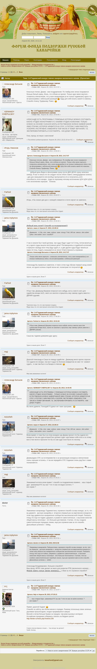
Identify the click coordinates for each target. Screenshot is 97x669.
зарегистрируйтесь (70, 34)
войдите (56, 34)
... (16, 72)
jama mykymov (11, 218)
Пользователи (52, 60)
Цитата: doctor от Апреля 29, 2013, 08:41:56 (43, 543)
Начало (5, 60)
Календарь (38, 60)
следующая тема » (88, 69)
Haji (6, 352)
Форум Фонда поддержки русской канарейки (48, 48)
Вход (64, 60)
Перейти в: (40, 650)
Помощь (16, 60)
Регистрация (76, 60)
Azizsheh (8, 417)
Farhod (7, 192)
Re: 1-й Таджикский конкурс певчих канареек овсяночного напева (45, 84)
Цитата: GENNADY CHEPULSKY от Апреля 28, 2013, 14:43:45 (49, 388)
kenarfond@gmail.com (53, 660)
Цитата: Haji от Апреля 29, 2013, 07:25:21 (42, 594)
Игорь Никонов (11, 148)
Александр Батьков (13, 84)
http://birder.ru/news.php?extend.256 (40, 619)
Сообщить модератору (75, 106)
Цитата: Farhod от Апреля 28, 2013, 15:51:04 (43, 321)
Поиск (26, 60)
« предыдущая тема (75, 69)
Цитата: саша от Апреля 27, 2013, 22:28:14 (42, 228)
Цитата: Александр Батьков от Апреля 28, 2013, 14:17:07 (48, 156)
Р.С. (6, 586)
